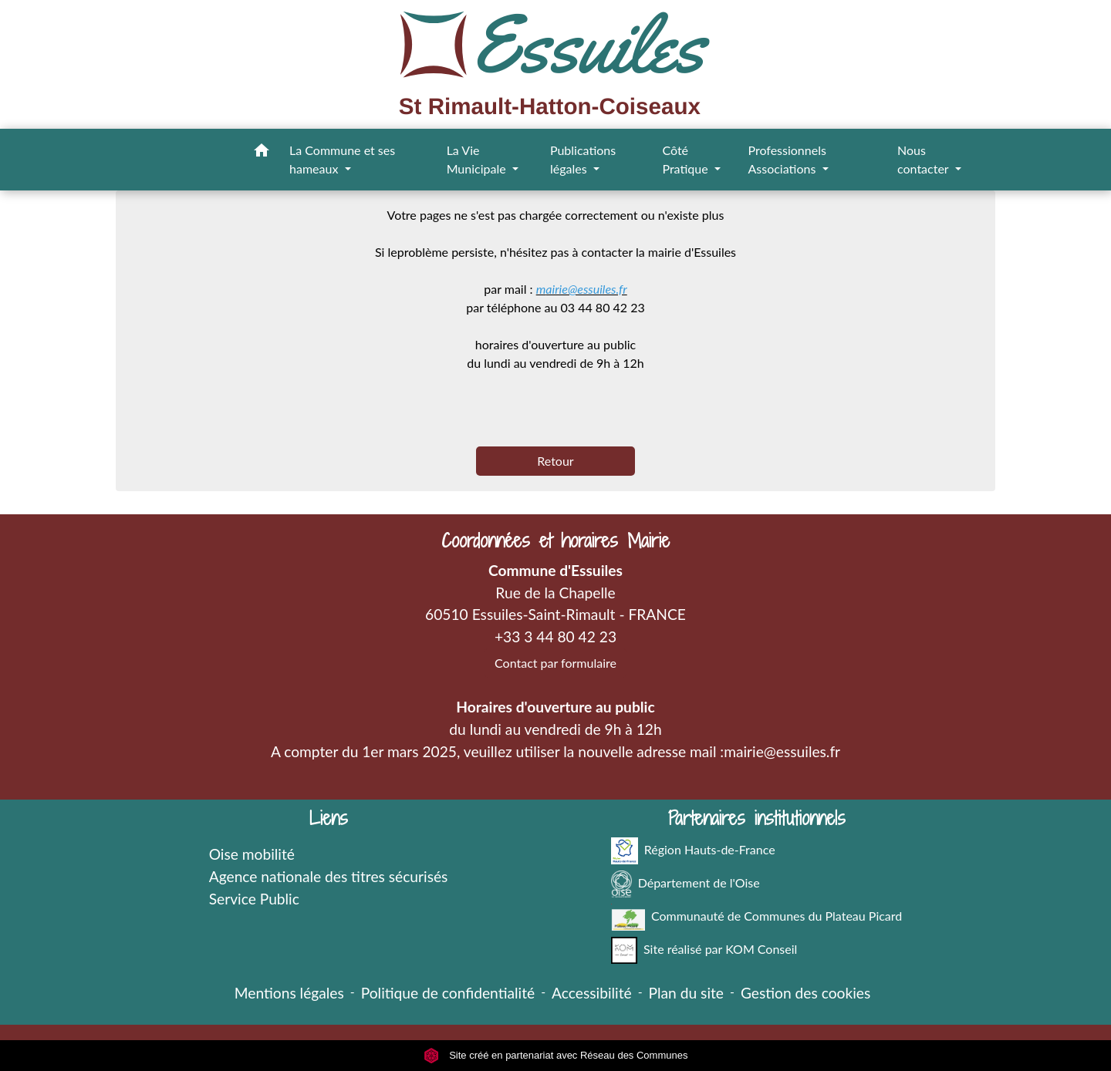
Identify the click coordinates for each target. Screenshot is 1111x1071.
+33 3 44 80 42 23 (555, 636)
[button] (261, 152)
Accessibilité (592, 993)
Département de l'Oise (685, 884)
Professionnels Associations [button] (787, 159)
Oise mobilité (252, 854)
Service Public (254, 899)
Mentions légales (289, 993)
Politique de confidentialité (448, 993)
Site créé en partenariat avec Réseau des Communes (556, 1055)
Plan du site (686, 993)
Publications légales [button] (583, 159)
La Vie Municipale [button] (478, 159)
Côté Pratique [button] (686, 159)
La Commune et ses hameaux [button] (342, 159)
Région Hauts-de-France (693, 850)
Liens (328, 818)
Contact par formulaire (555, 662)
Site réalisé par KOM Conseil (704, 950)
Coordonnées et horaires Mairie (555, 541)
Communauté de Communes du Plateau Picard (757, 917)
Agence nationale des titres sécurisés (328, 876)
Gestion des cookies (805, 993)
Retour (555, 460)
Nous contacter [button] (924, 159)
